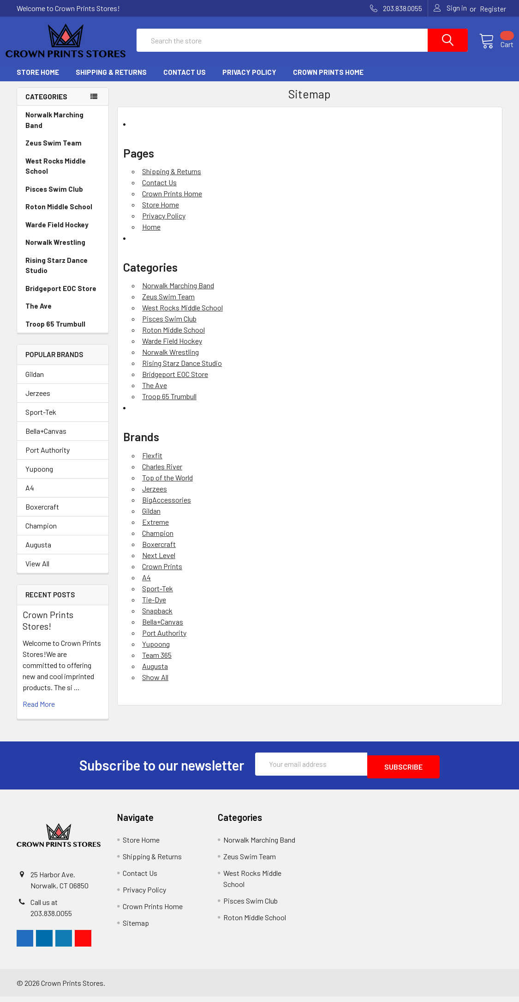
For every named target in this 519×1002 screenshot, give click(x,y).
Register (493, 9)
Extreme (155, 530)
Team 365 (157, 663)
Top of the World (167, 485)
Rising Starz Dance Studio (56, 273)
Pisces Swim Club (54, 197)
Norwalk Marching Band (54, 128)
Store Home (38, 80)
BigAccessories (166, 508)
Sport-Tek (40, 420)
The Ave (38, 314)
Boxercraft (42, 514)
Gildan (34, 382)
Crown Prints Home (328, 80)
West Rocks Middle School (55, 174)
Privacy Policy (249, 80)
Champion (41, 533)
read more (39, 712)
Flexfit (152, 463)
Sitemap (136, 928)
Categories (46, 105)
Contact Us (184, 80)
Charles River (162, 474)
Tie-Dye (154, 607)
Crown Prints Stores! (48, 628)
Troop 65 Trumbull (55, 332)
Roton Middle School (58, 215)
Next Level (158, 563)
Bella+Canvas (45, 439)
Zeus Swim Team (53, 151)
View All (37, 571)
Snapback (157, 618)
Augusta (38, 552)
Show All (155, 685)
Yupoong (39, 477)
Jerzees (37, 401)
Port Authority (47, 458)
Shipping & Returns (111, 80)
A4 (29, 496)
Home (151, 235)
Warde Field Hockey (57, 233)
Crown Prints (162, 574)
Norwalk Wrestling (55, 250)
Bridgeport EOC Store (60, 296)
